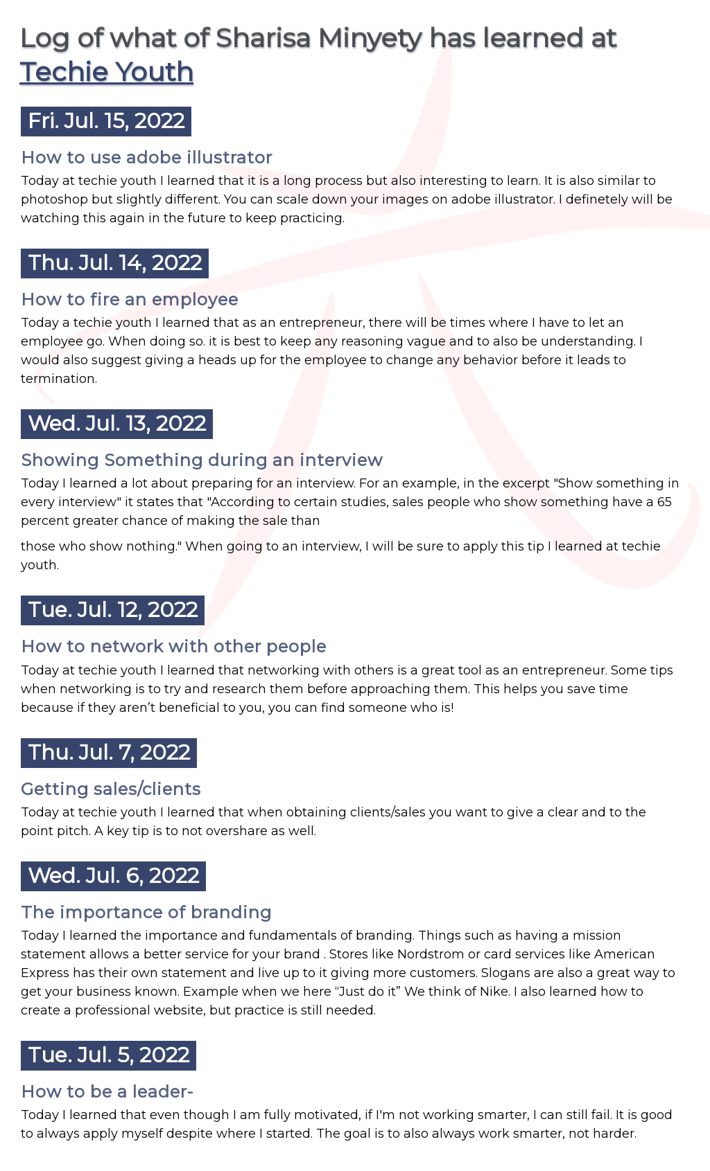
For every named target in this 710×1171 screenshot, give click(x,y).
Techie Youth (106, 71)
